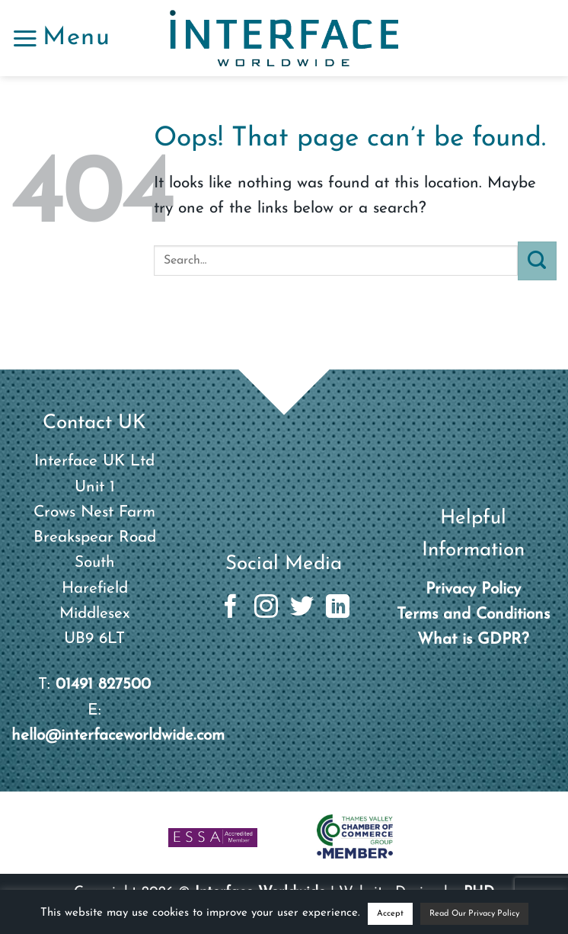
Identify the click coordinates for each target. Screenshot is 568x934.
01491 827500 (103, 685)
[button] (61, 38)
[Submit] (537, 260)
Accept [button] (390, 914)
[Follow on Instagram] (266, 608)
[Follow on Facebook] (230, 608)
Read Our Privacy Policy (474, 914)
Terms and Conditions (473, 614)
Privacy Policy (473, 589)
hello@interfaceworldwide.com (118, 736)
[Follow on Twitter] (302, 608)
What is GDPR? (473, 640)
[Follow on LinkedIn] (337, 608)
